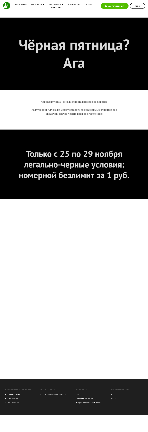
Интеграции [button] (36, 4)
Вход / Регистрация (114, 6)
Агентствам (55, 7)
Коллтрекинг (21, 4)
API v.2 (113, 398)
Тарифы (88, 4)
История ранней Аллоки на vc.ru (89, 402)
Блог (77, 394)
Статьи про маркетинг (84, 398)
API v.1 (113, 394)
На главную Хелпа (12, 394)
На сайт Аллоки (11, 398)
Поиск (137, 6)
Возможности (73, 4)
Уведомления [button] (54, 4)
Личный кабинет (12, 402)
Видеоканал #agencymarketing (53, 394)
